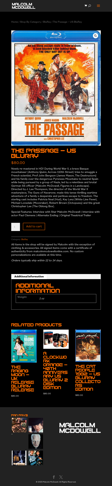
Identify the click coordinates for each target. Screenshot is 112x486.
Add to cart (34, 226)
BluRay (47, 21)
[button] (95, 35)
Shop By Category (30, 21)
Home (14, 21)
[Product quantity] (15, 227)
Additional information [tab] (29, 276)
